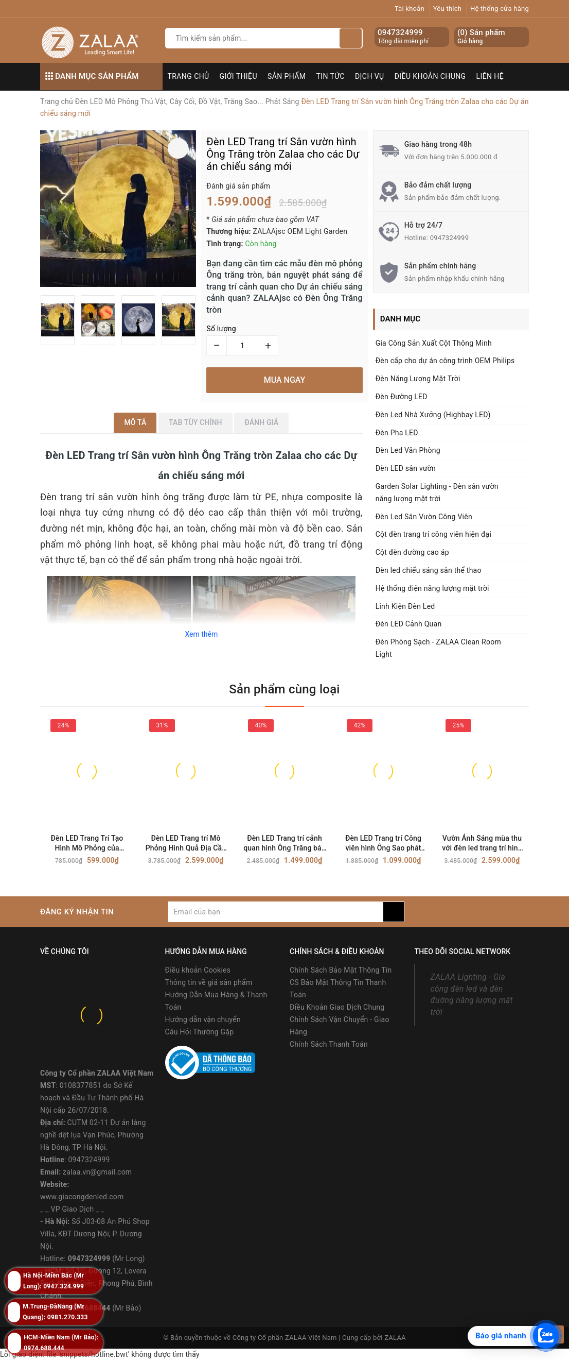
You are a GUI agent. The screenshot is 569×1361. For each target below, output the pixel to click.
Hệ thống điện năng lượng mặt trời (432, 588)
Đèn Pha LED (397, 433)
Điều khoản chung (430, 76)
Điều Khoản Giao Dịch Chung (337, 1007)
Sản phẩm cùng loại (284, 689)
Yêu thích (447, 8)
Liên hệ (490, 76)
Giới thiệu (238, 76)
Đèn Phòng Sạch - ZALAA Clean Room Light (438, 648)
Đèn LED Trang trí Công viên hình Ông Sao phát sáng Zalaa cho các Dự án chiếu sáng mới (383, 843)
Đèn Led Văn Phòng (408, 450)
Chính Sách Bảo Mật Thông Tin (341, 970)
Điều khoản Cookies (198, 970)
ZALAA (395, 1337)
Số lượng (221, 329)
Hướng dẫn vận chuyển (203, 1019)
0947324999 (400, 32)
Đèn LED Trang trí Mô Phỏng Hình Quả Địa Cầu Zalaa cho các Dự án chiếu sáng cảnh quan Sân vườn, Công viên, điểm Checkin (186, 843)
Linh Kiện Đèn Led (405, 606)
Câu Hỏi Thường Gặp (199, 1032)
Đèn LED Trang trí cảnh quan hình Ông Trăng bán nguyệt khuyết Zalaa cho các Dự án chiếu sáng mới (284, 843)
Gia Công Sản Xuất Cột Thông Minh (434, 343)
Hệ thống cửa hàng (499, 8)
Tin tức (330, 76)
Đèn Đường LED (402, 397)
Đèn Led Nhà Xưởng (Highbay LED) (433, 415)
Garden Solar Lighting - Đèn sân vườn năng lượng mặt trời (437, 492)
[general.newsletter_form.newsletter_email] (275, 911)
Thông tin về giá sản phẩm (209, 982)
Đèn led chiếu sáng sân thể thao (429, 570)
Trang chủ (188, 76)
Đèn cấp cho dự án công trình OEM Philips (445, 360)
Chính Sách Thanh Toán (329, 1044)
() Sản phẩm (481, 37)
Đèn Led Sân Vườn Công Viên (424, 517)
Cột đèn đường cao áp (412, 552)
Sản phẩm (287, 76)
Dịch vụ (369, 76)
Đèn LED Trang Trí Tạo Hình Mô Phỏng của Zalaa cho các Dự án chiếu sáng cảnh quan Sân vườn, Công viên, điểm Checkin (87, 843)
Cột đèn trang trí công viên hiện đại (433, 534)
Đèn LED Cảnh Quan (409, 624)
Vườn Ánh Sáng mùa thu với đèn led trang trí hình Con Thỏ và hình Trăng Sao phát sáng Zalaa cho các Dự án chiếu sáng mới (481, 843)
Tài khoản (409, 8)
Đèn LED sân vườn (406, 468)
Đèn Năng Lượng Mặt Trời (418, 379)
